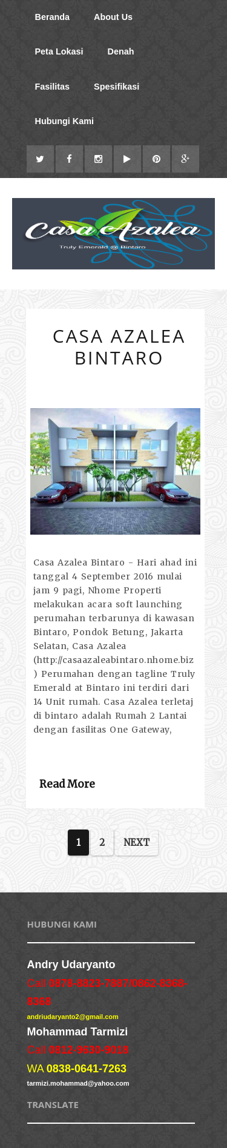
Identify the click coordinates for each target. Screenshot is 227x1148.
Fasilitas (52, 86)
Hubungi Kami (64, 121)
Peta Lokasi (59, 51)
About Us (113, 17)
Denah (121, 51)
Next (136, 842)
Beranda (52, 17)
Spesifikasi (116, 86)
